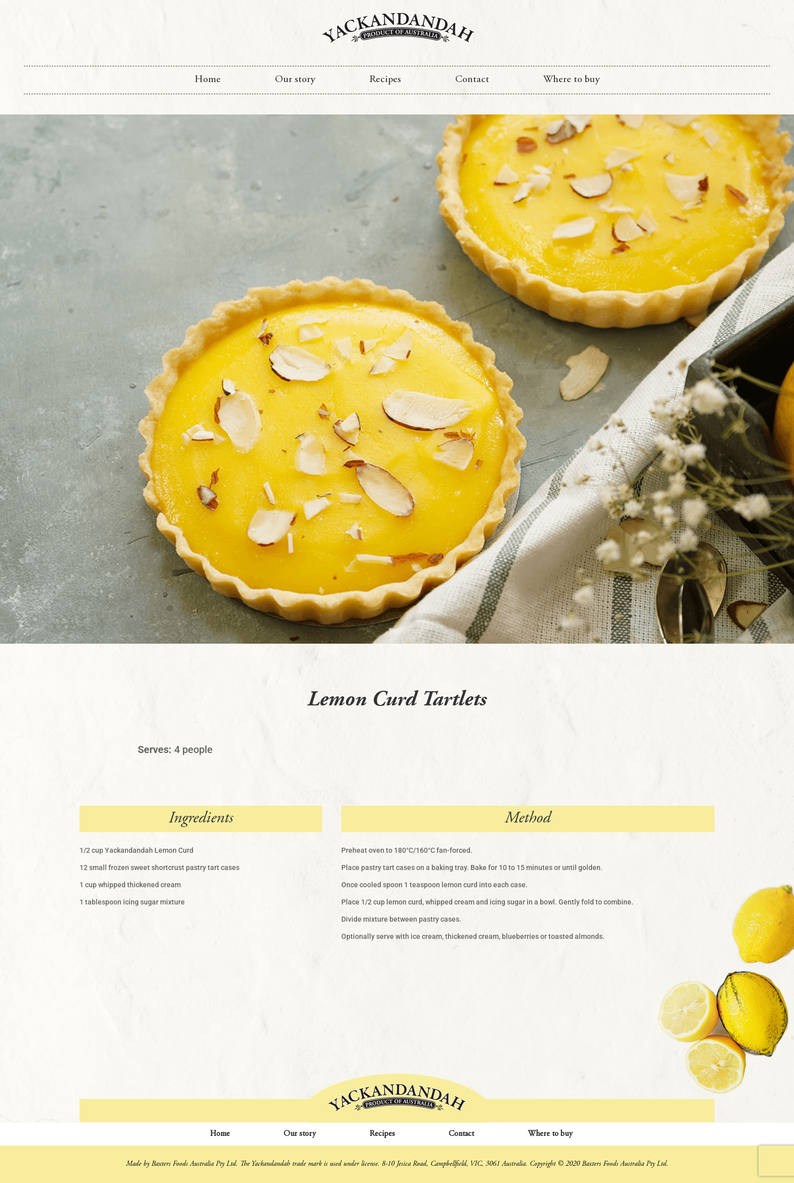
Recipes (385, 79)
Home (207, 79)
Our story (295, 79)
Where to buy (571, 79)
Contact (472, 79)
